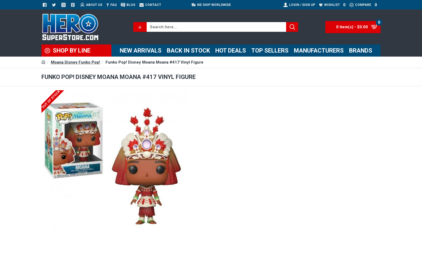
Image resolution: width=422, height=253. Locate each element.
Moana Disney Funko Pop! (75, 62)
